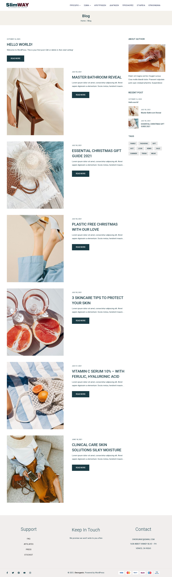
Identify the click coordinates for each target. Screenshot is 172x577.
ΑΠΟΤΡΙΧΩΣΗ (100, 5)
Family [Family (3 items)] (132, 143)
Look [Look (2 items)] (140, 148)
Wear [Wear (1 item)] (153, 153)
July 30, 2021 (77, 72)
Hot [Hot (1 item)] (131, 148)
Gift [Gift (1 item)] (154, 143)
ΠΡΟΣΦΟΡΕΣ (127, 5)
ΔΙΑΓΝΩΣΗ (114, 5)
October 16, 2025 (13, 39)
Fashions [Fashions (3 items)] (144, 143)
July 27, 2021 (77, 366)
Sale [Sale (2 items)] (158, 148)
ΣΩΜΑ (87, 5)
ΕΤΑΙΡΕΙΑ (141, 5)
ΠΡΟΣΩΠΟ (75, 5)
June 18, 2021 (77, 439)
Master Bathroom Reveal (97, 77)
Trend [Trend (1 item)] (144, 153)
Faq (28, 539)
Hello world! (19, 44)
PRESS (28, 549)
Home (83, 21)
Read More (15, 58)
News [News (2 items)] (149, 148)
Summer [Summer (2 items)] (133, 153)
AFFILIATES (28, 544)
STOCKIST (28, 555)
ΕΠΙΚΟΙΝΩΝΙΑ (154, 5)
